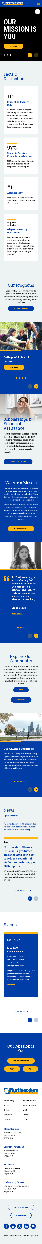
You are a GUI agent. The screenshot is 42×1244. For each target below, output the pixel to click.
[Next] (36, 386)
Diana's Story (17, 613)
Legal (31, 1235)
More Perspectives (21, 529)
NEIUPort (7, 1105)
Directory (26, 1115)
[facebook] (6, 1226)
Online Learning (9, 1101)
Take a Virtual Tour (21, 1207)
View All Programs (21, 308)
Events (25, 1110)
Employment (8, 1115)
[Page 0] (4, 55)
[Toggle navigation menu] (38, 4)
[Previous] (30, 55)
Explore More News (11, 816)
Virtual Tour (21, 700)
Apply (12, 1069)
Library (25, 1119)
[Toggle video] (37, 11)
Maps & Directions (29, 1105)
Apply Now (13, 46)
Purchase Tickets (14, 983)
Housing (6, 1110)
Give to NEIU (21, 1215)
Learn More (14, 367)
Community (7, 1119)
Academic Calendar (29, 1101)
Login (36, 1235)
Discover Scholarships (18, 461)
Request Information (21, 1061)
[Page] (16, 378)
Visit (21, 690)
